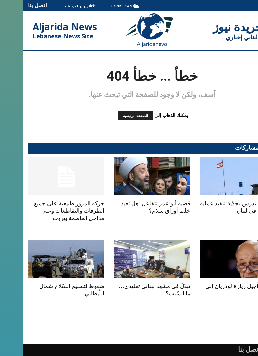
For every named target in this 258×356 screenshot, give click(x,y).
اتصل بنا (14, 5)
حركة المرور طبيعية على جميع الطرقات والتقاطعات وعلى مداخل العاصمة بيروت (46, 210)
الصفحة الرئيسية (112, 116)
